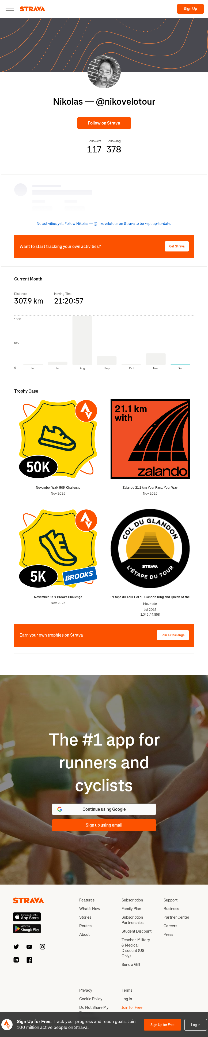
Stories (85, 917)
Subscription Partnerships (132, 920)
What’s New (89, 908)
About (84, 934)
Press (168, 934)
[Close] (10, 8)
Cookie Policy (91, 999)
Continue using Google (91, 809)
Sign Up (190, 8)
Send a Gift (131, 964)
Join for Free (132, 1007)
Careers (170, 926)
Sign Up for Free (162, 1025)
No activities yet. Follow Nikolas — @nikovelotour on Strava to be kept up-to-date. (104, 223)
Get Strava (176, 246)
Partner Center (176, 917)
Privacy (85, 990)
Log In (195, 1025)
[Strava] (32, 9)
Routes (85, 926)
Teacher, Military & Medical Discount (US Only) (136, 948)
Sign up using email (104, 825)
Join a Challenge (172, 635)
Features (86, 900)
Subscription (132, 900)
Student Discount (137, 931)
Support (170, 900)
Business (171, 908)
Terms (127, 990)
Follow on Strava (104, 123)
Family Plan (131, 908)
